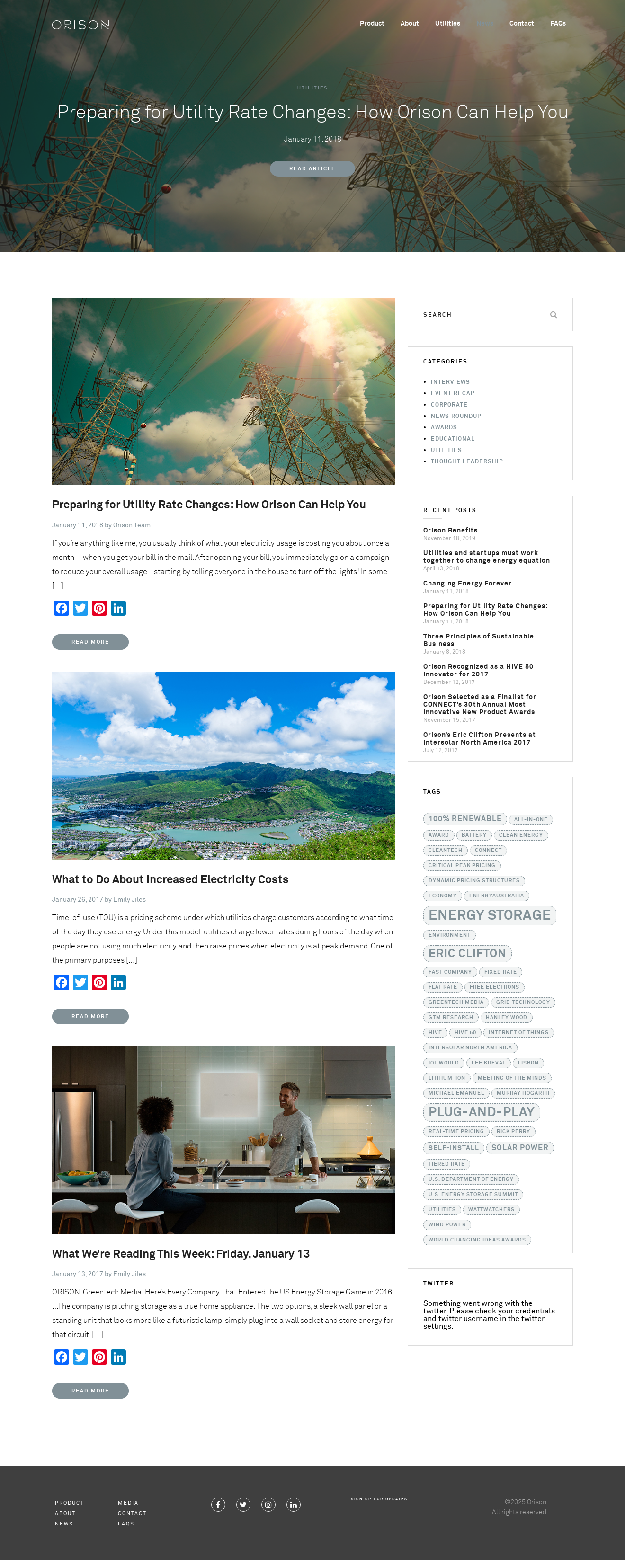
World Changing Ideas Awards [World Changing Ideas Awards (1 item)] (477, 1240)
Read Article (312, 168)
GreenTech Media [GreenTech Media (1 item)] (456, 1002)
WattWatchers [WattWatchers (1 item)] (491, 1209)
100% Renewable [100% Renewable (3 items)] (465, 819)
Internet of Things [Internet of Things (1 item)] (519, 1032)
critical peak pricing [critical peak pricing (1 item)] (462, 865)
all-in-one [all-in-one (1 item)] (531, 819)
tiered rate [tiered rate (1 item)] (447, 1164)
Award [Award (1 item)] (439, 835)
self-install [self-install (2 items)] (454, 1148)
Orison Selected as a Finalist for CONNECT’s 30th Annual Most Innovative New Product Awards (479, 705)
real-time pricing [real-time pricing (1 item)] (456, 1131)
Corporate (449, 405)
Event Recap (452, 394)
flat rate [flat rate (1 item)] (443, 987)
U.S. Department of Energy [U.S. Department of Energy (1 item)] (471, 1179)
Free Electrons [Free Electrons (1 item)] (494, 987)
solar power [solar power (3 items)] (520, 1148)
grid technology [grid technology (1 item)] (523, 1002)
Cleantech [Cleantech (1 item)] (446, 850)
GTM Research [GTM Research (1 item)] (451, 1017)
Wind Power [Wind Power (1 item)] (447, 1225)
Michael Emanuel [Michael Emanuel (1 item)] (456, 1093)
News (484, 23)
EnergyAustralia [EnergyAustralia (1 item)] (496, 896)
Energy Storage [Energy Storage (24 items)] (490, 915)
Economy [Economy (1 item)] (443, 896)
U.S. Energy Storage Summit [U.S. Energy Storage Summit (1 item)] (473, 1194)
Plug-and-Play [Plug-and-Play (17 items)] (482, 1112)
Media (128, 1503)
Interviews (450, 382)
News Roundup (456, 416)
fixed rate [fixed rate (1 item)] (500, 972)
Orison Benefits (450, 530)
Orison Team (132, 525)
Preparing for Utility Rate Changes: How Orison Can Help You (209, 505)
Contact (521, 23)
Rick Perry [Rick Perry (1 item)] (513, 1131)
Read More (90, 642)
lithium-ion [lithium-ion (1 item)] (447, 1078)
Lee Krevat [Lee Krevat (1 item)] (489, 1063)
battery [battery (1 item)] (474, 835)
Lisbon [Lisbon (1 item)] (528, 1063)
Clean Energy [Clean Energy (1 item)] (521, 835)
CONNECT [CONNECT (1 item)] (488, 850)
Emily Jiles (129, 899)
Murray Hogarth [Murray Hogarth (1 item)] (523, 1093)
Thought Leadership (467, 462)
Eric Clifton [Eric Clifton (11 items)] (468, 953)
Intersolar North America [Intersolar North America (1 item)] (470, 1048)
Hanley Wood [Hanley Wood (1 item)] (506, 1017)
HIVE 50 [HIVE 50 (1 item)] (465, 1032)
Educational (453, 439)
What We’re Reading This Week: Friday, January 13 (181, 1254)
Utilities (447, 23)
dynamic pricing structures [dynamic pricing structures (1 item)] (474, 880)
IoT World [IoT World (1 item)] (444, 1063)
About (410, 23)
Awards (444, 428)
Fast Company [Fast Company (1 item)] (450, 972)
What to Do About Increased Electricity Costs (170, 880)
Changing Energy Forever (467, 583)
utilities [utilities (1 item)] (442, 1209)
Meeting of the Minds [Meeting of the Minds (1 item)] (512, 1078)
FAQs (558, 23)
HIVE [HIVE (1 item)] (435, 1032)
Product (372, 23)
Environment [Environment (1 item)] (450, 935)
